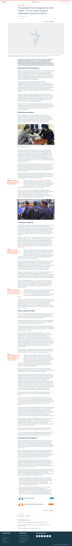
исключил (43, 487)
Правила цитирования (23, 539)
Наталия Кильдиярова (22, 16)
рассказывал (31, 122)
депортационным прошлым (40, 180)
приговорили (26, 294)
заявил (27, 492)
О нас (3, 535)
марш (22, 315)
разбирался (21, 484)
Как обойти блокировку (23, 537)
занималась (40, 159)
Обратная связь (5, 537)
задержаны (48, 429)
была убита (34, 280)
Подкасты (4, 539)
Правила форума (22, 541)
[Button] (46, 21)
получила (35, 74)
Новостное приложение (24, 535)
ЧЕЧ (62, 1)
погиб (34, 428)
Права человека (21, 5)
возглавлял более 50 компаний (47, 164)
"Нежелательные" (5, 541)
